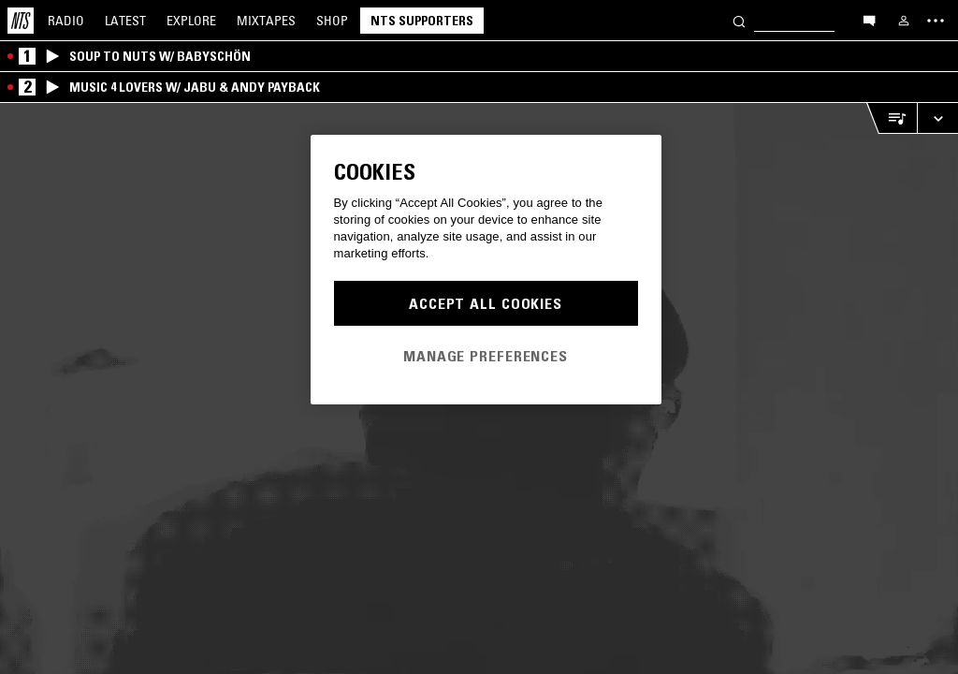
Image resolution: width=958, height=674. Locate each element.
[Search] (739, 20)
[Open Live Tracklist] (891, 118)
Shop (332, 20)
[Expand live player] (937, 118)
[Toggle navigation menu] (936, 20)
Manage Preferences (485, 355)
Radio (66, 20)
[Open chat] (869, 19)
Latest (125, 20)
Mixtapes (266, 20)
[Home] (20, 20)
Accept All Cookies (485, 303)
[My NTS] (904, 20)
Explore (191, 20)
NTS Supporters (421, 20)
